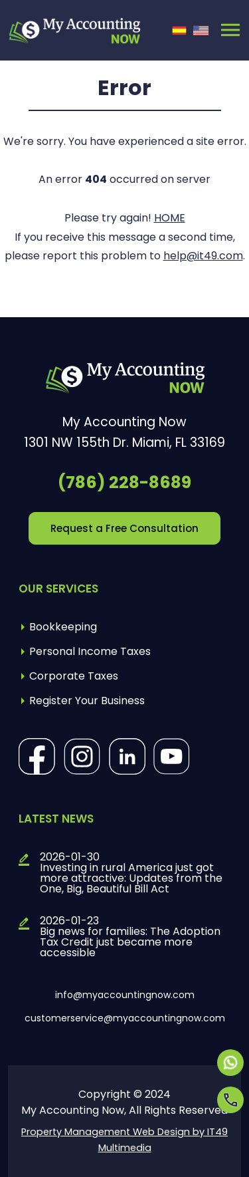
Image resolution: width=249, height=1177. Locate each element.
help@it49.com (203, 255)
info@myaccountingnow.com (125, 994)
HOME (169, 217)
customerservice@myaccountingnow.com (125, 1018)
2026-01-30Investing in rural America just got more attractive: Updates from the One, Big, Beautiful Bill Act (131, 873)
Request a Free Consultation (124, 528)
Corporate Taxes (73, 676)
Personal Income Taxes (90, 651)
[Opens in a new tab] (230, 1062)
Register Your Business (87, 700)
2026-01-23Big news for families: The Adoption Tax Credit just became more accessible (130, 937)
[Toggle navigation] (230, 30)
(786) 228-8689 (124, 482)
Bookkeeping (63, 626)
